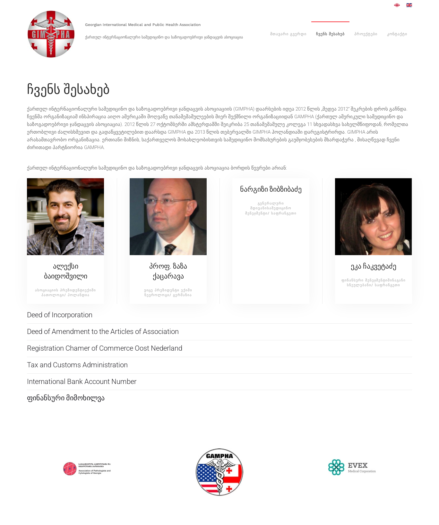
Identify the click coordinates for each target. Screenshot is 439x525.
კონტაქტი (397, 34)
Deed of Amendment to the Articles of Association (103, 332)
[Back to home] (51, 34)
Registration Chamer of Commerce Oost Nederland (104, 348)
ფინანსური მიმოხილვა (66, 398)
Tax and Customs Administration (77, 365)
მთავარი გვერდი (288, 34)
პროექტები (365, 34)
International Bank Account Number (81, 382)
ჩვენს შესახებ (330, 34)
